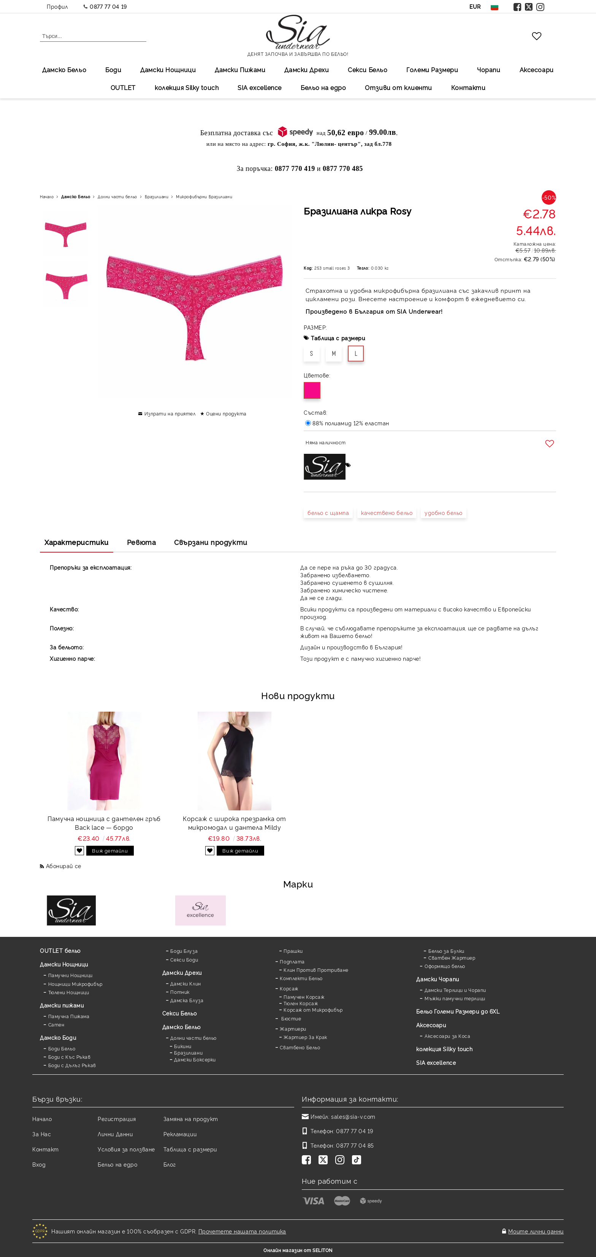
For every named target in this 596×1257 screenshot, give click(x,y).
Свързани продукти (210, 541)
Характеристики (76, 541)
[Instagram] (341, 1160)
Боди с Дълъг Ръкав (72, 1065)
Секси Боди (184, 959)
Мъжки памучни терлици (455, 998)
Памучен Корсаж (304, 996)
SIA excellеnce (260, 87)
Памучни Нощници (70, 975)
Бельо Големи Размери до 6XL (457, 1011)
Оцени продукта (226, 413)
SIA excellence (436, 1062)
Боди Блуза (184, 950)
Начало (47, 196)
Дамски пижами (62, 1005)
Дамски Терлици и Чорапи (455, 990)
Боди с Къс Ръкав (69, 1056)
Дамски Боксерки (195, 1059)
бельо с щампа (328, 512)
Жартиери (293, 1028)
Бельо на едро (323, 87)
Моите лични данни (536, 1231)
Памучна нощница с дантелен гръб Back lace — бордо (104, 822)
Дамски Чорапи (437, 978)
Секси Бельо (367, 69)
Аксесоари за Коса (448, 1036)
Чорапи (488, 69)
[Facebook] (308, 1160)
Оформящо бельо (445, 966)
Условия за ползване (126, 1149)
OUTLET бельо (60, 950)
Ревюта (141, 541)
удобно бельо (444, 512)
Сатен (56, 1024)
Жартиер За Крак (305, 1037)
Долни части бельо (117, 196)
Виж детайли (110, 850)
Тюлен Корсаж (301, 1003)
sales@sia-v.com (353, 1116)
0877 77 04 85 (355, 1145)
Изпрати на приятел (170, 413)
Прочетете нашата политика (242, 1231)
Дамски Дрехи (306, 69)
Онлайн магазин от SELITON (298, 1250)
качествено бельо (386, 512)
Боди (113, 69)
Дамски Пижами (240, 69)
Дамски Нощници (168, 69)
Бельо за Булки (446, 950)
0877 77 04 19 (108, 6)
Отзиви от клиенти (398, 87)
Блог (169, 1164)
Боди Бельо (62, 1048)
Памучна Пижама (69, 1016)
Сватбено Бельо (300, 1047)
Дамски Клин (185, 983)
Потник (179, 992)
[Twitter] (325, 1160)
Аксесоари (537, 69)
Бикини (182, 1046)
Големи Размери (432, 69)
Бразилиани (157, 196)
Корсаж (289, 988)
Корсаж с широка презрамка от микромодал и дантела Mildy (234, 822)
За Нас (41, 1133)
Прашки (293, 950)
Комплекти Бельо (301, 978)
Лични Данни (115, 1133)
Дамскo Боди (58, 1037)
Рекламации (180, 1133)
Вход (39, 1164)
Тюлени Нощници (68, 992)
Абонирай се (63, 865)
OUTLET (123, 87)
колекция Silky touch (187, 87)
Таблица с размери (338, 337)
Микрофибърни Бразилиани (204, 196)
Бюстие (290, 1018)
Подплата (292, 961)
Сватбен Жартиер (451, 957)
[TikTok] (358, 1160)
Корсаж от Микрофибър (313, 1009)
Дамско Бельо (64, 69)
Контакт (45, 1149)
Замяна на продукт (191, 1118)
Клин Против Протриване (316, 969)
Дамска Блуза (186, 1000)
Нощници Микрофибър (75, 984)
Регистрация (117, 1118)
